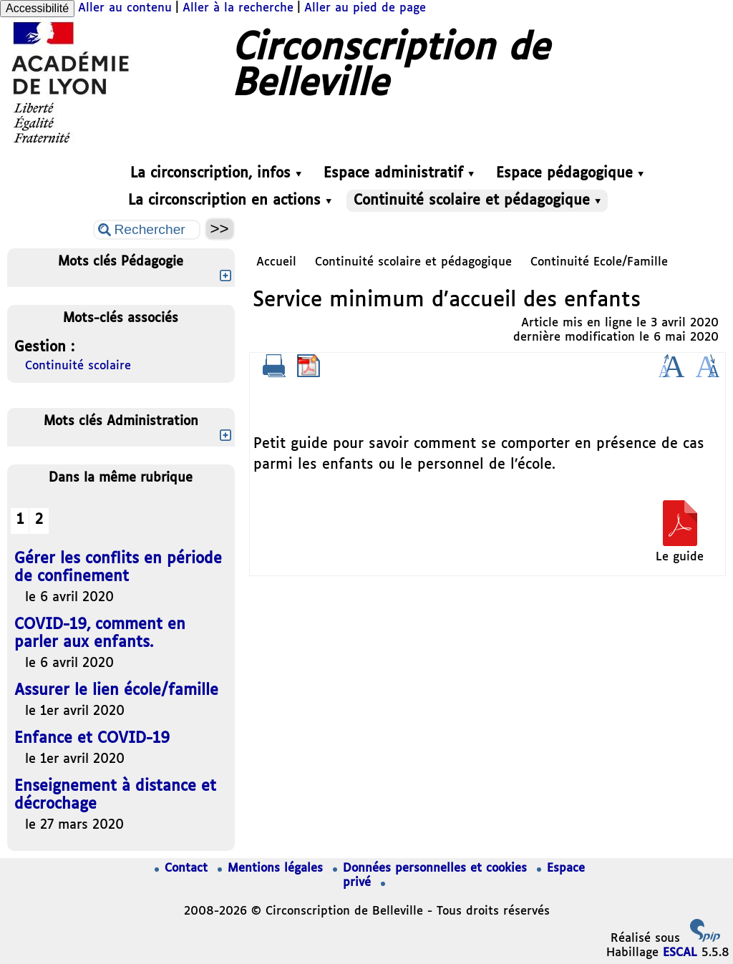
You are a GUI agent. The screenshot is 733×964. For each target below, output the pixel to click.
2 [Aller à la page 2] (39, 520)
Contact (183, 868)
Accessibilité (37, 8)
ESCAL (680, 953)
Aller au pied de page (365, 8)
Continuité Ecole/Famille (599, 262)
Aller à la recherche (238, 8)
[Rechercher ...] (146, 230)
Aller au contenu (125, 8)
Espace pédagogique (570, 173)
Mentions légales (272, 868)
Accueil (276, 262)
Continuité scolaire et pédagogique (477, 201)
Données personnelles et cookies (432, 868)
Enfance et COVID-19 (92, 738)
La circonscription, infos (215, 173)
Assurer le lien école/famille (116, 690)
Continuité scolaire (78, 366)
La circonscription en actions (229, 201)
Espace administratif (399, 173)
